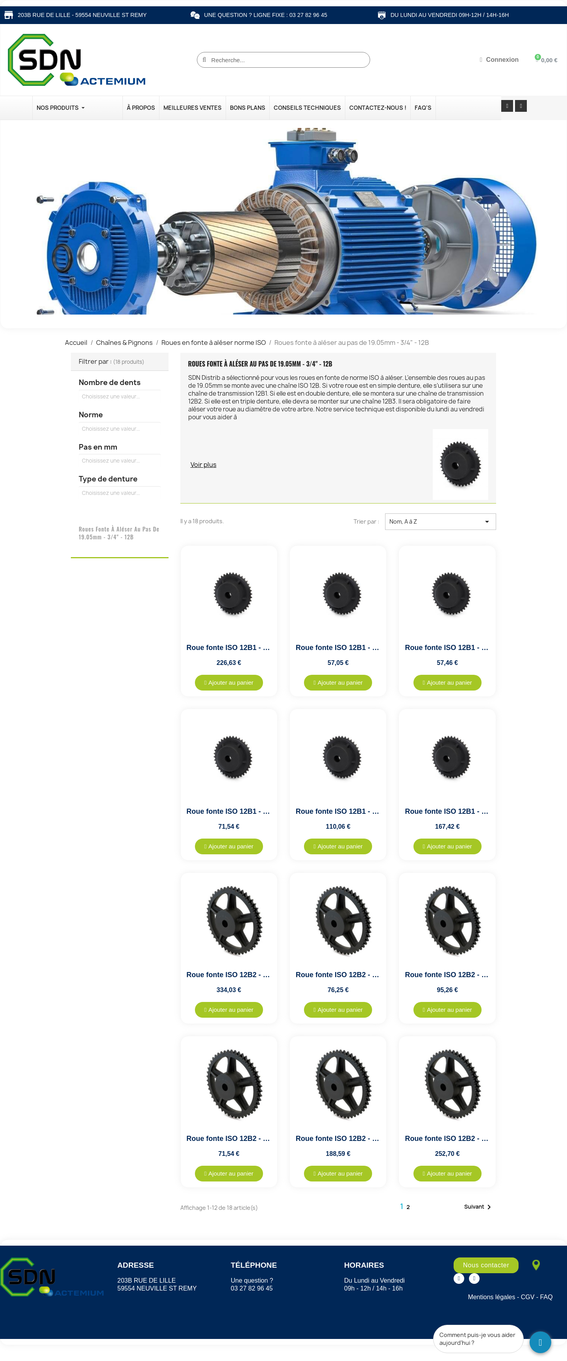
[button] (229, 683)
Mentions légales (491, 1297)
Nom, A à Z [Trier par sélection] (440, 521)
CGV (528, 1297)
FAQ (546, 1297)
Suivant (479, 1207)
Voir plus (204, 464)
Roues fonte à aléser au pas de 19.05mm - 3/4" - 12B (119, 533)
